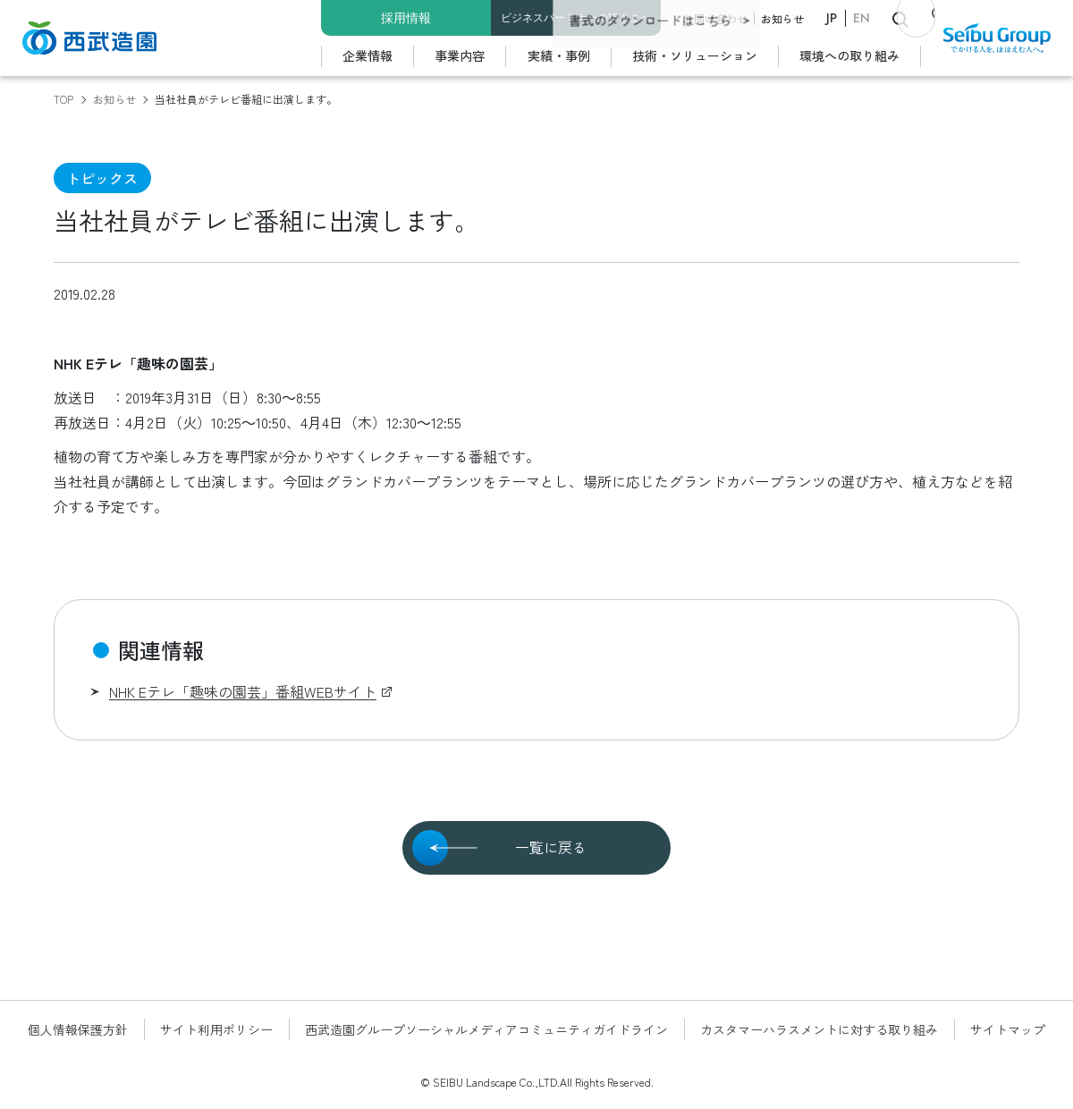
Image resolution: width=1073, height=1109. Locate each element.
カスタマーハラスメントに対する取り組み (819, 1029)
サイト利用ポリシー (216, 1029)
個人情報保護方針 (78, 1029)
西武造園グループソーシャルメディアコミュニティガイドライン (486, 1029)
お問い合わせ (715, 18)
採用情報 (406, 18)
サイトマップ (1007, 1029)
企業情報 (367, 55)
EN (861, 18)
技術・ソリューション (694, 55)
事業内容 (460, 55)
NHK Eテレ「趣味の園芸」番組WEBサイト (242, 691)
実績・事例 (559, 55)
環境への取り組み (849, 55)
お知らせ (782, 18)
